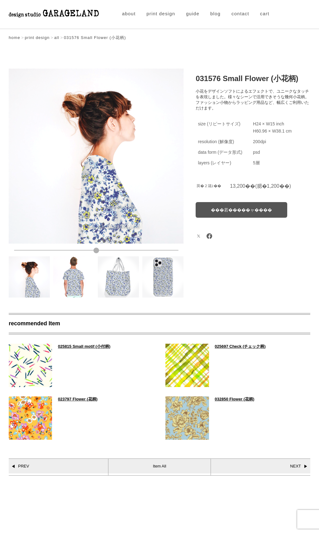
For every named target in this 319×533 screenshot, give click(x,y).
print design (160, 13)
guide (192, 13)
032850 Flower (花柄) (234, 399)
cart (264, 13)
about (129, 13)
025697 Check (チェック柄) (240, 346)
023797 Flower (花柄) (78, 399)
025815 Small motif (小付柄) (84, 346)
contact (240, 13)
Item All (159, 466)
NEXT (295, 466)
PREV (23, 466)
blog (215, 13)
